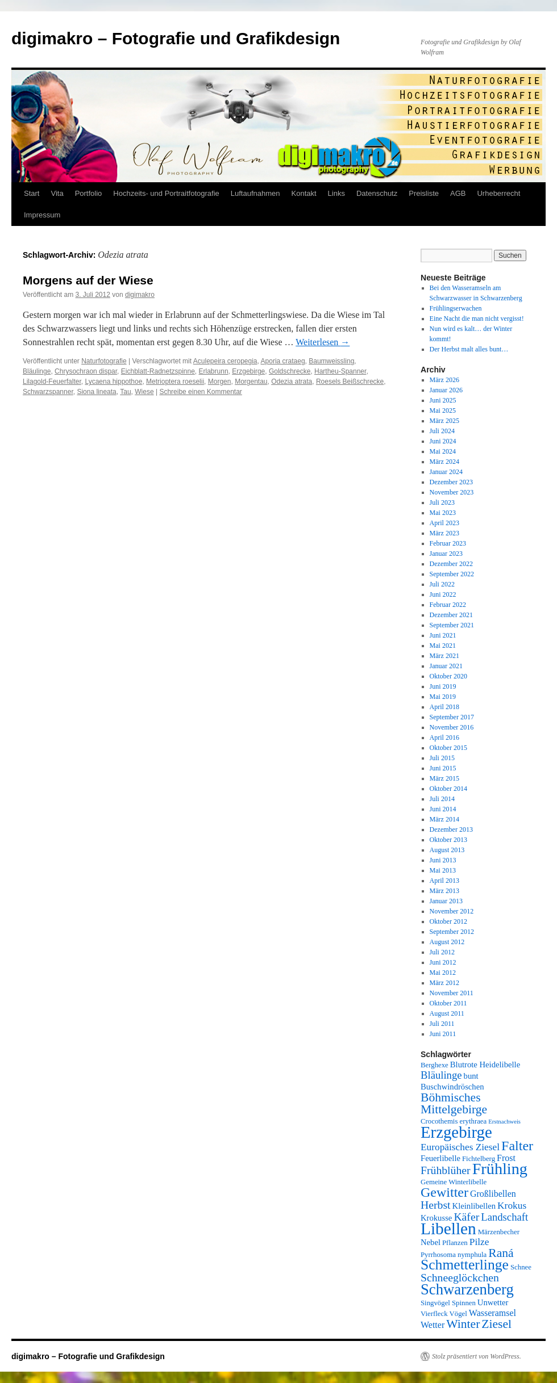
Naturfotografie (103, 361)
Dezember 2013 (451, 829)
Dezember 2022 (451, 564)
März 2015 (444, 778)
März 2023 (444, 533)
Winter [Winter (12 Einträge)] (463, 1324)
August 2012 (447, 942)
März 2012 (444, 983)
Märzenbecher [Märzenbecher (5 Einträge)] (498, 1232)
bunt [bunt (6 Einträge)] (471, 1075)
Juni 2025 (443, 400)
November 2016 (452, 727)
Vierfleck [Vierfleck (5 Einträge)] (434, 1314)
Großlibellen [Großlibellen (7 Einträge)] (493, 1193)
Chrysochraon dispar (86, 371)
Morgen (219, 381)
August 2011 (447, 1013)
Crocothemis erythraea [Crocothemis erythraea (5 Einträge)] (454, 1121)
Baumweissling (331, 361)
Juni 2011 (443, 1034)
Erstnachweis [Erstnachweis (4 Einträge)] (504, 1121)
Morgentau (251, 381)
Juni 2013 (443, 860)
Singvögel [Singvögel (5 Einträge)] (435, 1303)
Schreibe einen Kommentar (200, 392)
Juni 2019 (443, 686)
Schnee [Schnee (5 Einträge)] (520, 1267)
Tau (125, 392)
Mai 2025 (443, 410)
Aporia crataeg (283, 361)
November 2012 (452, 911)
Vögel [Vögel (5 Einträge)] (458, 1314)
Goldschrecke (289, 371)
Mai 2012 (443, 973)
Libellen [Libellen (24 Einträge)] (448, 1228)
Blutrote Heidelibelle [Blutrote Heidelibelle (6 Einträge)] (485, 1064)
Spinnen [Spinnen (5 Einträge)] (464, 1303)
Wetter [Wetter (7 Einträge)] (432, 1325)
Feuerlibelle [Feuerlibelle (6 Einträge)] (440, 1158)
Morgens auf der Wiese (88, 280)
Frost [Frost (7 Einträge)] (506, 1158)
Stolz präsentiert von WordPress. (476, 1356)
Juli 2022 (442, 584)
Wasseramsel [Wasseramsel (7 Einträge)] (492, 1313)
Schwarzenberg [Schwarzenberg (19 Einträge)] (467, 1289)
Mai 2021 (443, 645)
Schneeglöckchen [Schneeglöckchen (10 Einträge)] (460, 1277)
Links (336, 193)
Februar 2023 (448, 543)
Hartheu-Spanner (340, 371)
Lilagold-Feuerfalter (52, 381)
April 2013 (444, 881)
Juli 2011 (442, 1024)
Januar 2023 (446, 554)
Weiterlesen (323, 342)
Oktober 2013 (448, 840)
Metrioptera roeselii (175, 381)
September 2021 (452, 625)
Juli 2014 (442, 799)
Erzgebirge (248, 371)
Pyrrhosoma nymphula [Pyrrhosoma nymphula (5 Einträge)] (454, 1255)
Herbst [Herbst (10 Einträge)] (436, 1204)
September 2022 (452, 574)
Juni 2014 (443, 809)
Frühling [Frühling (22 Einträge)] (499, 1168)
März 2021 (444, 656)
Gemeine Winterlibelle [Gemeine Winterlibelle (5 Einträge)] (454, 1182)
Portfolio (88, 193)
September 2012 (452, 932)
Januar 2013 (446, 901)
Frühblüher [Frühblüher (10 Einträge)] (446, 1170)
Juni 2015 (443, 768)
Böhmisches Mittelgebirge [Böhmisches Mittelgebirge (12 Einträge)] (454, 1103)
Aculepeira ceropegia (225, 361)
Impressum (42, 215)
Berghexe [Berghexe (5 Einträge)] (434, 1065)
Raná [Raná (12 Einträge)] (500, 1253)
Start (31, 193)
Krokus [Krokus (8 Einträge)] (511, 1205)
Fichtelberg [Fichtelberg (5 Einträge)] (478, 1159)
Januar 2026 (446, 390)
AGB (457, 193)
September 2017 (452, 717)
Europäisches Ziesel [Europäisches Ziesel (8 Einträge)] (460, 1147)
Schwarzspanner (48, 392)
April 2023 (444, 523)
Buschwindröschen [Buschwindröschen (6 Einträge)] (452, 1086)
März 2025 (444, 421)
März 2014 (444, 819)
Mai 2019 (443, 697)
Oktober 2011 (448, 1003)
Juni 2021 (443, 635)
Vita (57, 193)
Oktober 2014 (448, 789)
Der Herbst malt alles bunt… (469, 349)
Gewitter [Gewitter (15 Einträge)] (444, 1192)
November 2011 (451, 993)
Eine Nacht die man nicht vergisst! (477, 318)
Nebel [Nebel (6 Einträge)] (430, 1242)
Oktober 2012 (448, 921)
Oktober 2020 (448, 676)
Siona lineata (96, 392)
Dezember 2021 (451, 615)
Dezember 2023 (451, 482)
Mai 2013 (443, 870)
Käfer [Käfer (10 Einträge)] (466, 1216)
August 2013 (447, 850)
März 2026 (444, 380)
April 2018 (444, 707)
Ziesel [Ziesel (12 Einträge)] (496, 1324)
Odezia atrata (291, 381)
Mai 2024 (443, 451)
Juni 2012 (443, 962)
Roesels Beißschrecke (350, 381)
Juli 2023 (442, 502)
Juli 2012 (442, 952)
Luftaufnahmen (255, 193)
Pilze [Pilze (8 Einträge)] (479, 1242)
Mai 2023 (443, 513)
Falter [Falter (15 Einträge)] (517, 1145)
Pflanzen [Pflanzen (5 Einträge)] (455, 1243)
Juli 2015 (442, 758)
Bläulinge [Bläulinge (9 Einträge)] (441, 1075)
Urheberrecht (498, 193)
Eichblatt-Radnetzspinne (158, 371)
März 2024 (444, 462)
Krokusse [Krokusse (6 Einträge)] (436, 1217)
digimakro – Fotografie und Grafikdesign (175, 38)
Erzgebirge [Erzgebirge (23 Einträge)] (456, 1132)
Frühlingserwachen (456, 308)
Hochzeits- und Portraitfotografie (166, 193)
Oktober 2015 (448, 748)
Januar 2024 (446, 472)
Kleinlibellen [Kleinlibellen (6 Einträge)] (474, 1205)
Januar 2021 (446, 666)
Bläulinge (37, 371)
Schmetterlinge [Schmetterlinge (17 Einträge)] (465, 1264)
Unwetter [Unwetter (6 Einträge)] (493, 1302)
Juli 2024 (442, 431)
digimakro (140, 295)
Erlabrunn (213, 371)
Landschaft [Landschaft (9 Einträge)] (504, 1217)
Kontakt (304, 193)
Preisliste (424, 193)
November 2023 (452, 492)
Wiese (144, 392)
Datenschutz (376, 193)
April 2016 (444, 737)
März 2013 (444, 891)
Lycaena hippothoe (113, 381)
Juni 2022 (443, 594)
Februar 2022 (448, 605)
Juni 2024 (443, 441)
